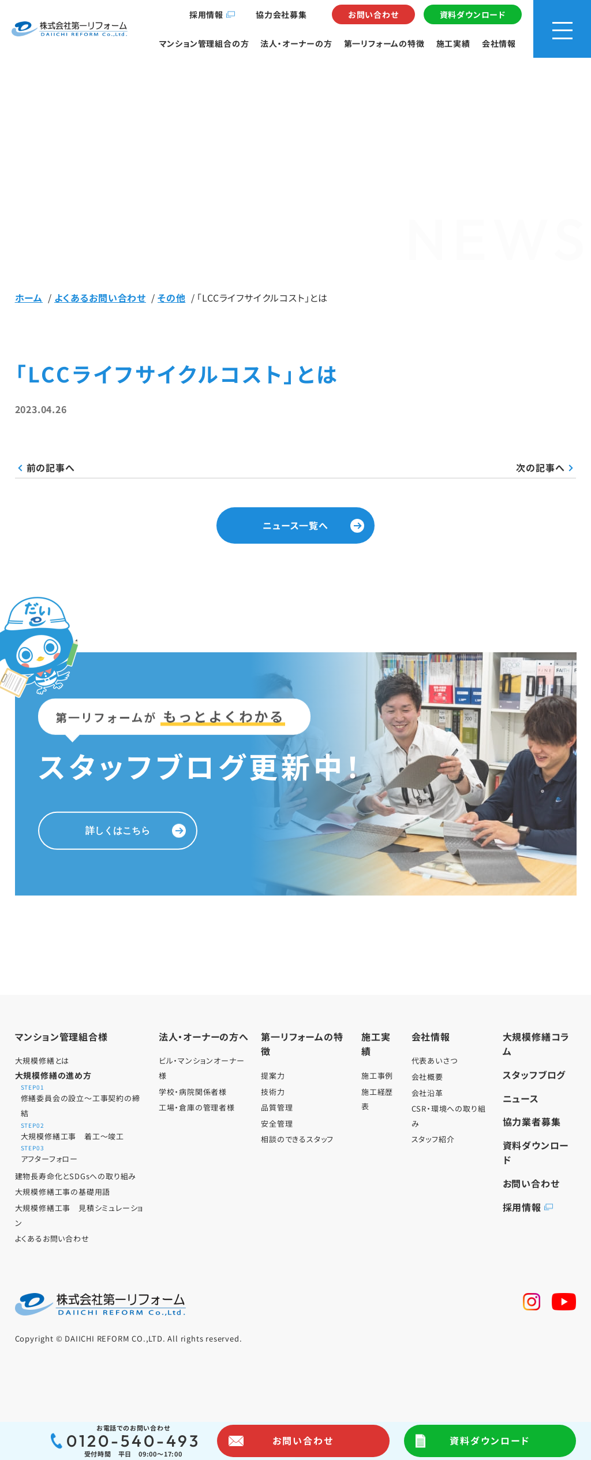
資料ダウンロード (473, 14)
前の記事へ (51, 467)
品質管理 (277, 1107)
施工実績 (453, 43)
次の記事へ (540, 467)
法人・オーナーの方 (296, 43)
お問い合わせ (373, 14)
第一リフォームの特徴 (384, 43)
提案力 (273, 1075)
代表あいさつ (435, 1060)
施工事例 (377, 1075)
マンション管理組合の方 (204, 43)
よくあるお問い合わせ (52, 1238)
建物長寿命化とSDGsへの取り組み (76, 1176)
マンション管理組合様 (61, 1036)
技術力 (273, 1091)
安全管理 (277, 1123)
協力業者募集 (532, 1121)
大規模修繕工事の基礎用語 (63, 1191)
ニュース (521, 1098)
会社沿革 (427, 1092)
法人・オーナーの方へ (204, 1036)
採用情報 (206, 14)
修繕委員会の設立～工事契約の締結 (84, 1101)
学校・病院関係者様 (193, 1091)
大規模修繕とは (42, 1060)
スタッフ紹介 (433, 1139)
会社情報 (499, 43)
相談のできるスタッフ (297, 1139)
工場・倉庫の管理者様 (197, 1107)
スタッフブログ (534, 1075)
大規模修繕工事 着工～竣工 (84, 1132)
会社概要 (427, 1076)
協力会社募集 (281, 14)
